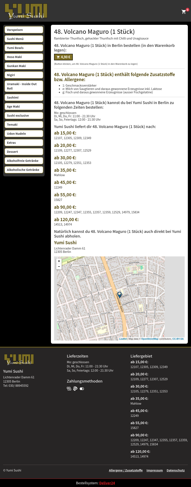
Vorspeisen (15, 30)
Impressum (155, 470)
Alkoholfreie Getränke (22, 160)
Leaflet (123, 339)
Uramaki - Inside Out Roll (22, 86)
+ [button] (59, 261)
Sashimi (13, 97)
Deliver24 (107, 482)
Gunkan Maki (16, 66)
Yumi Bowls (15, 48)
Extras (11, 142)
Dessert (12, 151)
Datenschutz (176, 470)
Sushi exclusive (18, 115)
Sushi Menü (15, 39)
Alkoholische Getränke (23, 170)
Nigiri (11, 75)
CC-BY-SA (178, 339)
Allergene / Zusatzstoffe (126, 470)
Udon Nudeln (16, 133)
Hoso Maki (14, 57)
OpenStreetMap (149, 339)
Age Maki (13, 106)
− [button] (59, 266)
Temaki (12, 124)
